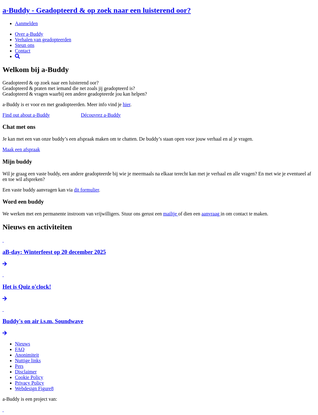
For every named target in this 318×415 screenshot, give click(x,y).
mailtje (170, 213)
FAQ (20, 349)
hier (126, 104)
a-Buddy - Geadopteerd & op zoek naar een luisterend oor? (96, 10)
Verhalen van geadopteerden (43, 39)
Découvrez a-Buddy (100, 115)
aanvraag (211, 213)
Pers (19, 366)
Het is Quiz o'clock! (26, 286)
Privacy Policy (29, 383)
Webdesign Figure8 (34, 388)
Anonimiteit (27, 355)
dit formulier (86, 189)
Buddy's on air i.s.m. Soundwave (42, 321)
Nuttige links (28, 360)
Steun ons (24, 45)
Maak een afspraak (21, 149)
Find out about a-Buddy (26, 115)
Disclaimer (26, 371)
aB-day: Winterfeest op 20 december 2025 (54, 252)
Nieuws (22, 343)
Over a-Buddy (29, 34)
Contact (22, 50)
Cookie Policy (29, 377)
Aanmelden (26, 23)
